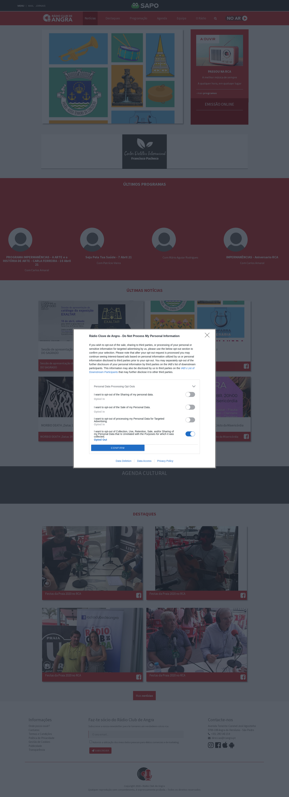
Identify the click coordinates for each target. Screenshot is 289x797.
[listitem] (144, 386)
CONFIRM (118, 448)
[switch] (190, 394)
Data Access (144, 460)
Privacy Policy (165, 460)
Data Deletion (123, 460)
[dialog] (144, 398)
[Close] (208, 336)
